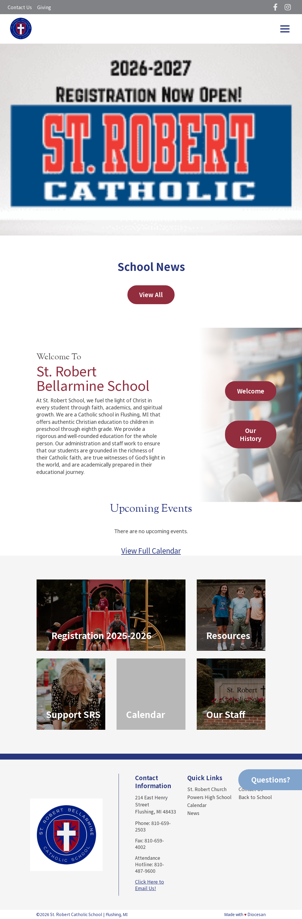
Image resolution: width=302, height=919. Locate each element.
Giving (44, 7)
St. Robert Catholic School (76, 914)
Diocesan (256, 914)
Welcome (250, 391)
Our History (250, 434)
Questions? (270, 779)
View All (151, 294)
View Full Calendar (151, 550)
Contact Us (20, 7)
